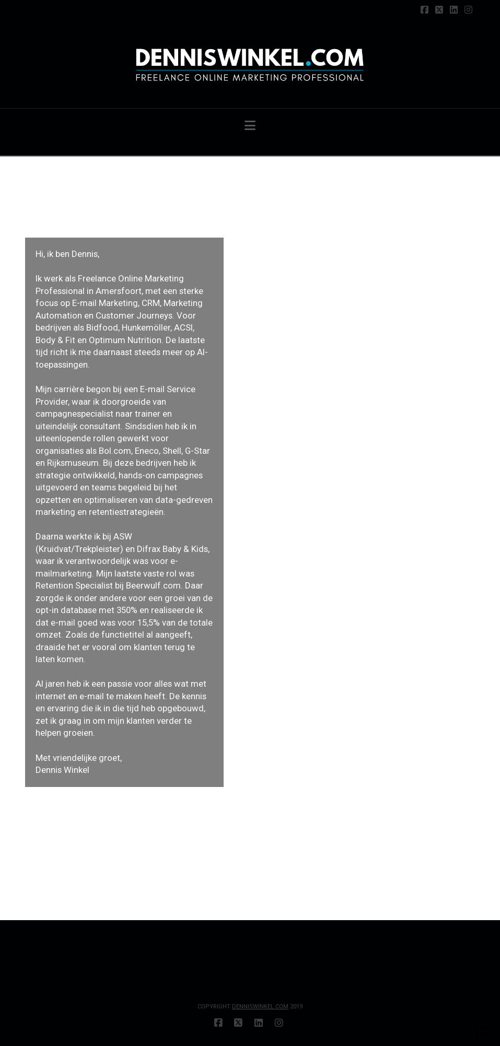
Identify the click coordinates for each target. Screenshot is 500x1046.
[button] (250, 125)
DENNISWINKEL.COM (260, 1006)
